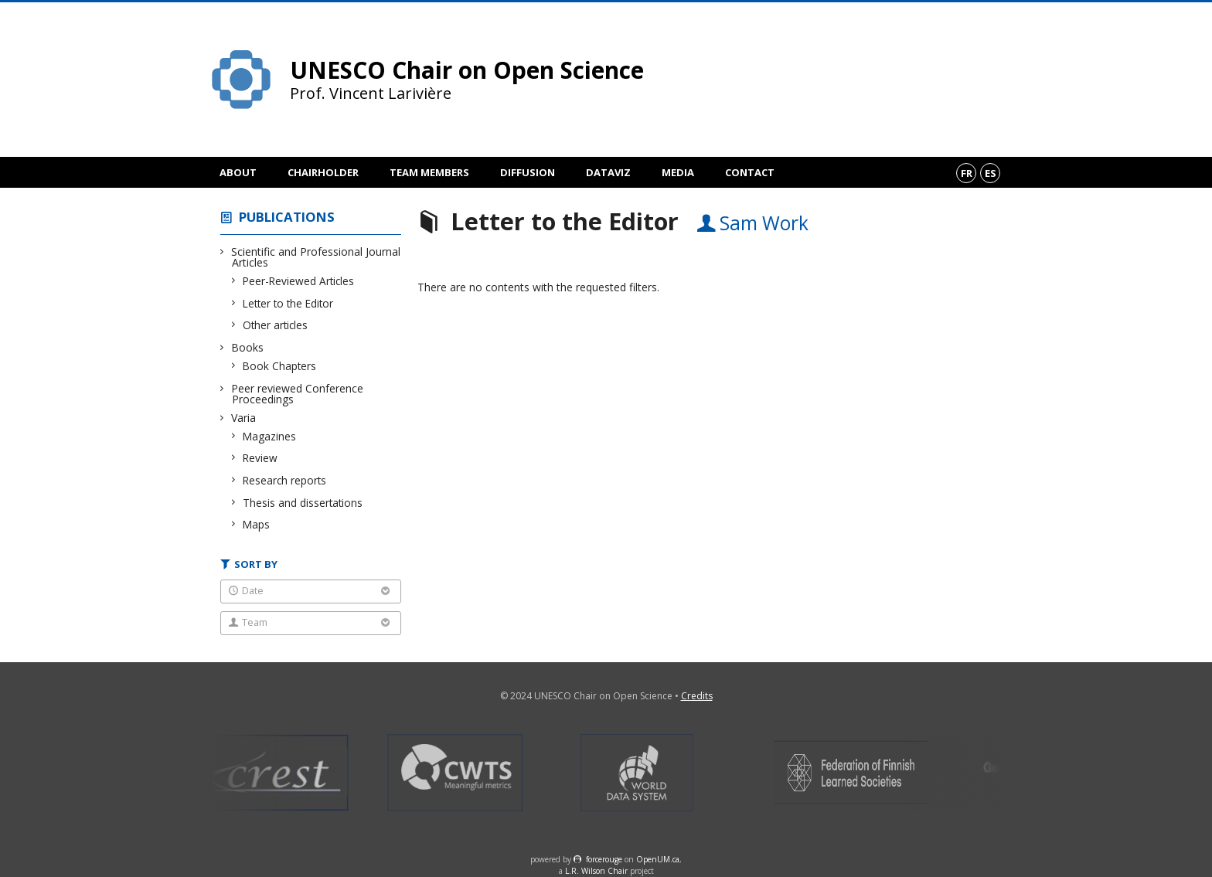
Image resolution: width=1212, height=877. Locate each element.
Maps (256, 524)
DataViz (608, 172)
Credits (697, 695)
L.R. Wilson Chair (596, 870)
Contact (750, 172)
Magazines (269, 436)
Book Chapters (279, 366)
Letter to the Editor (288, 303)
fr (966, 173)
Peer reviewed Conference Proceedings (297, 393)
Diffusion (527, 172)
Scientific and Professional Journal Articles (316, 257)
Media (678, 172)
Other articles (275, 325)
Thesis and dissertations (303, 502)
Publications (287, 217)
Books (248, 347)
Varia (244, 417)
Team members (429, 172)
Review (260, 457)
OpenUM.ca (657, 859)
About (238, 172)
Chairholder (323, 172)
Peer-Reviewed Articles (298, 281)
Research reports (284, 480)
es (990, 173)
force (604, 859)
